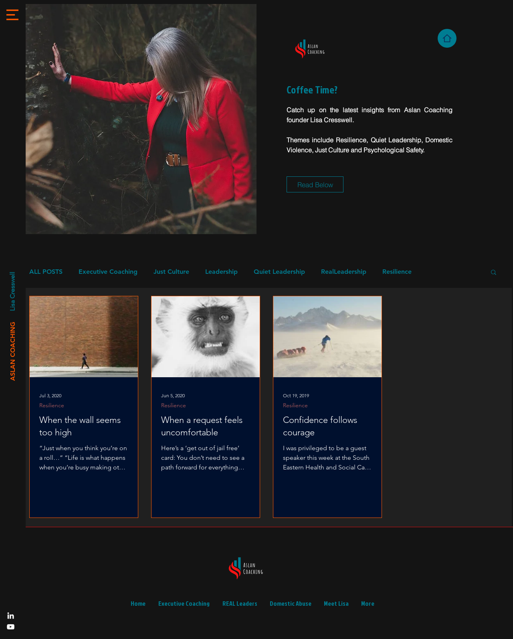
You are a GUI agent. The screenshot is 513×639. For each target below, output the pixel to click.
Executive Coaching (108, 271)
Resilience (397, 271)
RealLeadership (343, 271)
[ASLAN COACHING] (12, 351)
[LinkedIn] (10, 615)
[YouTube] (10, 626)
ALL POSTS (46, 271)
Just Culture (171, 271)
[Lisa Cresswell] (12, 291)
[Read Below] (315, 184)
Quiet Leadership (279, 271)
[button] (12, 15)
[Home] (447, 38)
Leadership (221, 271)
